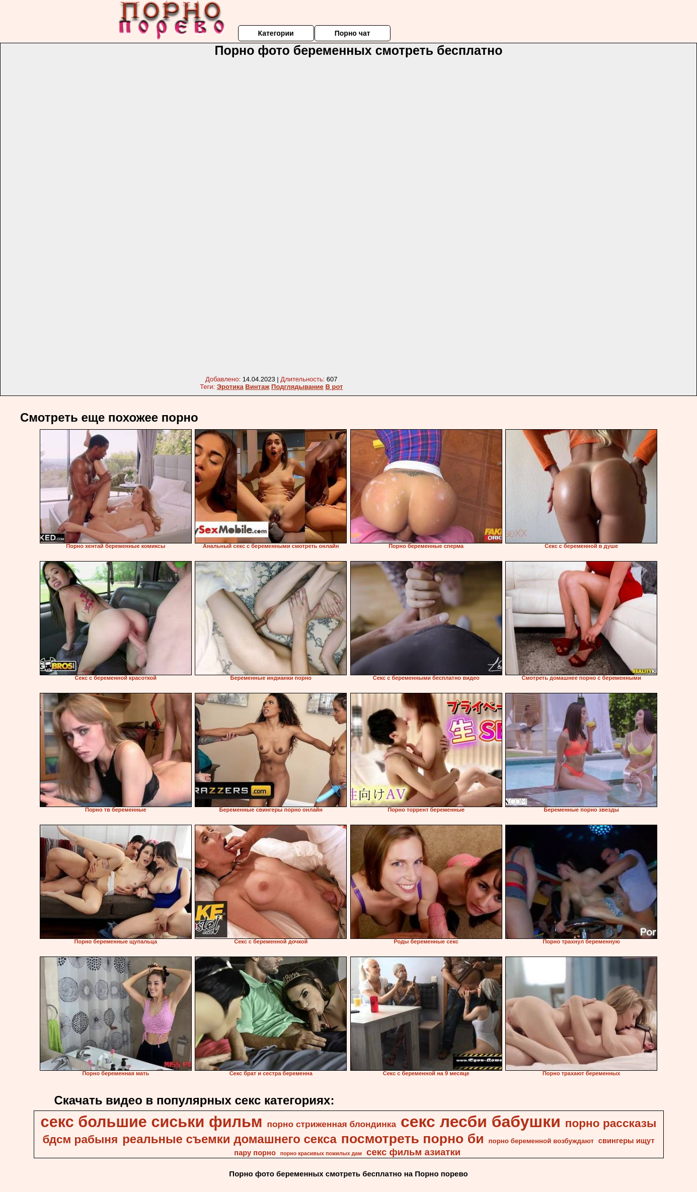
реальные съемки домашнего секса (229, 1139)
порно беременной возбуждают (540, 1141)
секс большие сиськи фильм (152, 1121)
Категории (275, 33)
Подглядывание (297, 386)
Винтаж (257, 386)
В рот (334, 386)
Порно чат (352, 33)
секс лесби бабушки (481, 1121)
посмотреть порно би (412, 1138)
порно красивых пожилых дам (321, 1153)
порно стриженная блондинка (331, 1124)
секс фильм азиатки (413, 1152)
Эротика (230, 386)
